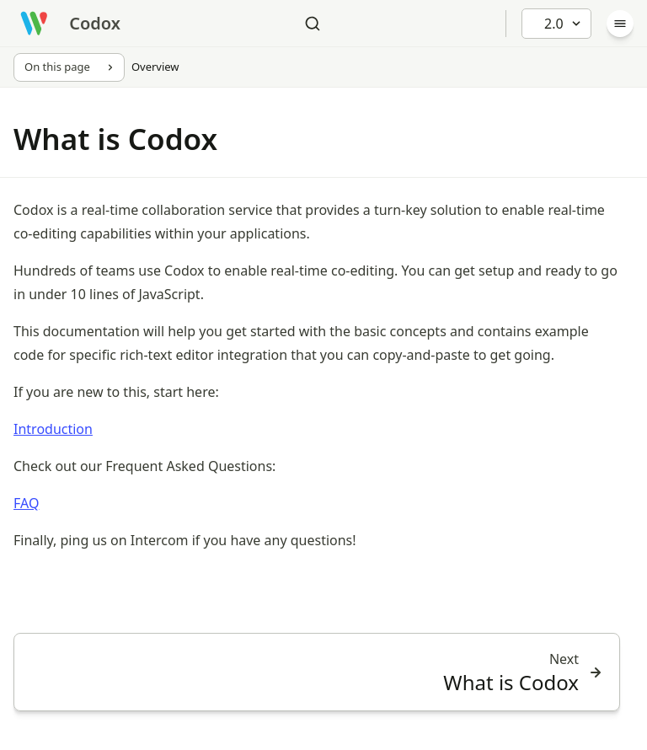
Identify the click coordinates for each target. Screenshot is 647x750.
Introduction (53, 429)
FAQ (26, 503)
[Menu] (620, 23)
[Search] (312, 23)
